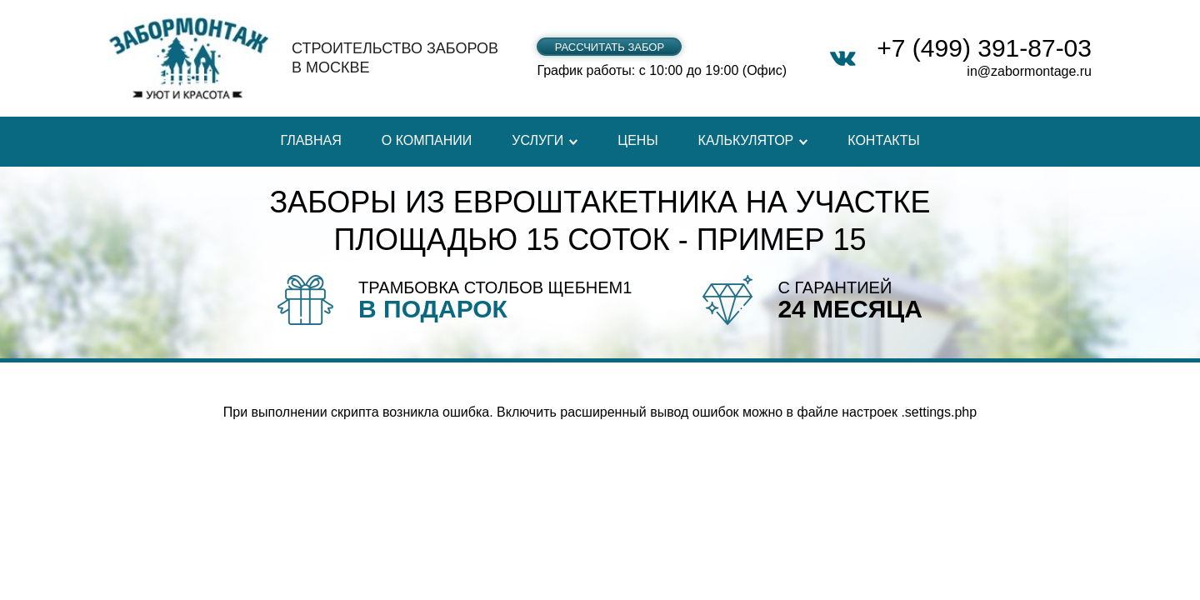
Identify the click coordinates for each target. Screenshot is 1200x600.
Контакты (883, 140)
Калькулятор (746, 140)
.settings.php (939, 412)
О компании (427, 140)
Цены (638, 140)
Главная (310, 140)
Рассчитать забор (609, 47)
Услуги (537, 140)
